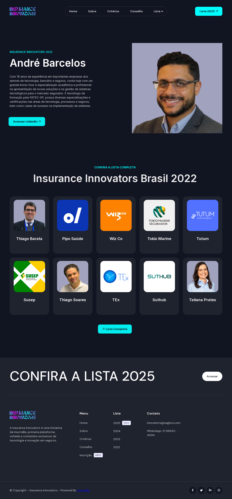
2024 (116, 431)
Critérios (113, 11)
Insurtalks (83, 490)
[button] (158, 11)
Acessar (212, 376)
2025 (116, 423)
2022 (116, 447)
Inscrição (86, 455)
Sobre (92, 11)
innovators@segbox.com (163, 423)
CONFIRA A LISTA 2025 (82, 376)
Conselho (136, 11)
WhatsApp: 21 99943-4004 (161, 433)
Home (73, 11)
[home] (23, 11)
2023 (116, 439)
